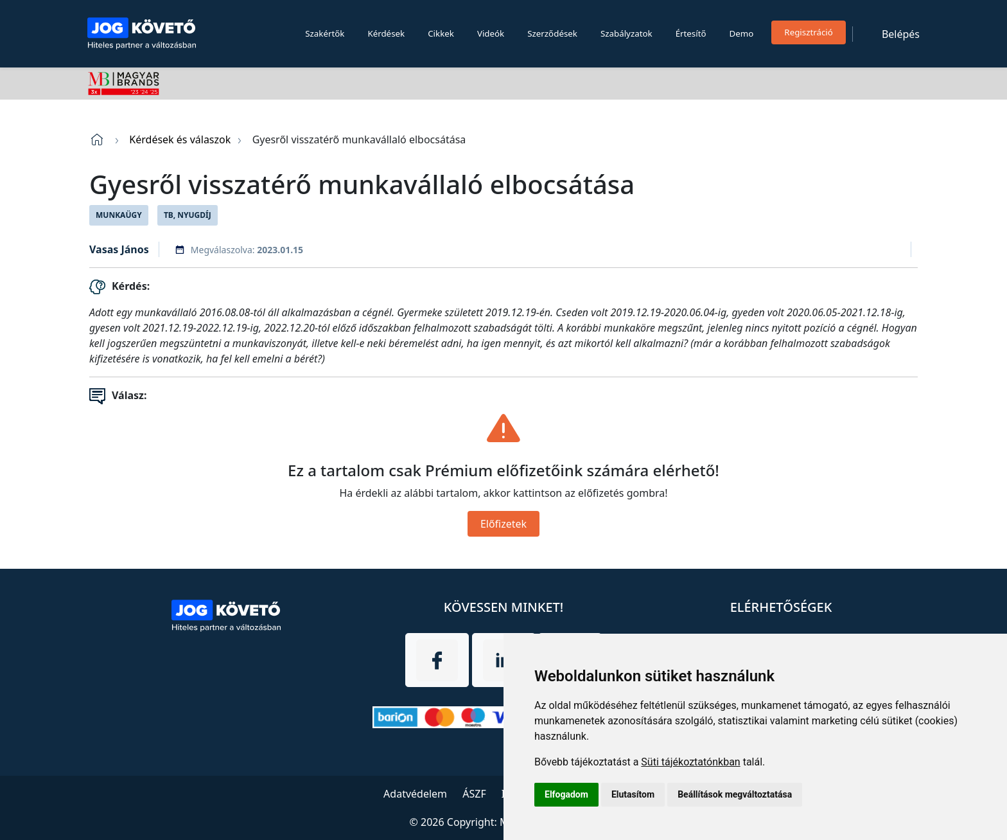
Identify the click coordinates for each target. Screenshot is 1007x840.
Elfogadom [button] (566, 794)
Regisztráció (808, 32)
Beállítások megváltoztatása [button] (735, 794)
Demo (742, 33)
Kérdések (386, 33)
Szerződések (552, 33)
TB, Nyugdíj (187, 215)
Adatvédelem (415, 794)
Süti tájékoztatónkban (690, 762)
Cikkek (441, 33)
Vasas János (119, 249)
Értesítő (691, 33)
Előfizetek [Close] (503, 524)
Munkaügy (119, 215)
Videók (490, 33)
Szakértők (324, 33)
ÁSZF (474, 794)
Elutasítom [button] (632, 794)
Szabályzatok (626, 33)
